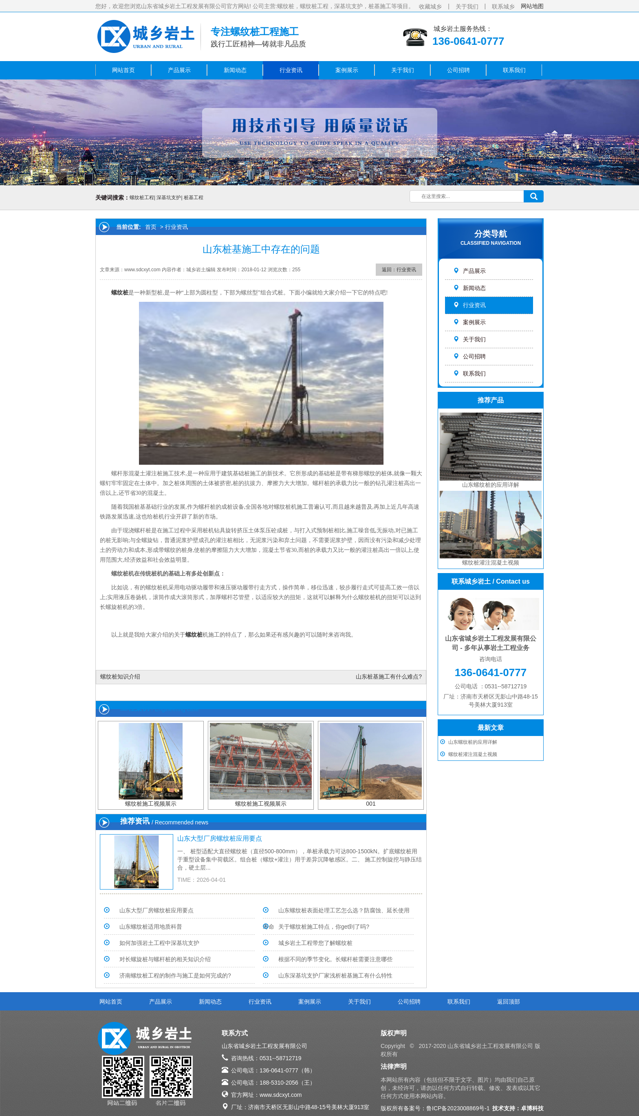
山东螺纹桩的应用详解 (472, 742)
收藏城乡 (430, 6)
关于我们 (467, 6)
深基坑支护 (168, 197)
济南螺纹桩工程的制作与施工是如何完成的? (175, 975)
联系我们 (514, 70)
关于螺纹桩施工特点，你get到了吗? (323, 926)
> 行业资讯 (173, 227)
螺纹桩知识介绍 (120, 676)
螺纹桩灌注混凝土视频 (472, 754)
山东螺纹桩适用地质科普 (150, 926)
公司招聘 (458, 70)
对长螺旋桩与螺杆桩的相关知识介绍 (165, 959)
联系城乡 (503, 6)
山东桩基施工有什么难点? (389, 676)
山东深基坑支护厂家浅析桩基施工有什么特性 (335, 975)
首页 (150, 227)
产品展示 (179, 70)
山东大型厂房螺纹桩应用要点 (219, 838)
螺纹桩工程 (142, 197)
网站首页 (123, 70)
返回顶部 (508, 1001)
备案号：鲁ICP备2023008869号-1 (446, 1108)
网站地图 (532, 6)
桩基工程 (193, 197)
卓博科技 (532, 1108)
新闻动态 (235, 70)
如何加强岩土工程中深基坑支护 (159, 943)
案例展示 (346, 70)
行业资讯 (291, 70)
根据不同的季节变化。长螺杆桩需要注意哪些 (335, 959)
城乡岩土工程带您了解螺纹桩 (315, 943)
